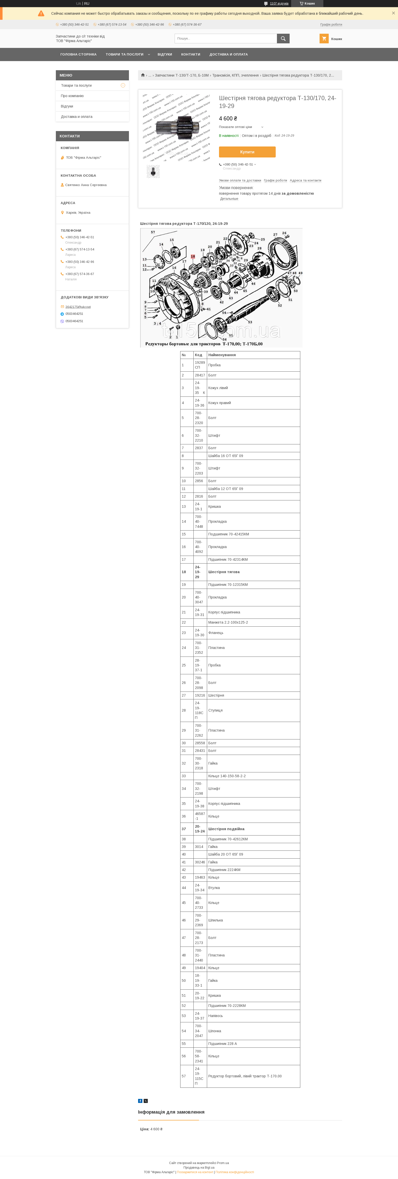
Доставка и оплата (228, 54)
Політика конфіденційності (234, 1172)
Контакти (190, 54)
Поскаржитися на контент (195, 1172)
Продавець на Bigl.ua (199, 1167)
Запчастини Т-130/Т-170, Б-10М (182, 75)
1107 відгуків (279, 3)
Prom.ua (223, 1163)
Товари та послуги (124, 54)
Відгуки (165, 54)
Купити (247, 152)
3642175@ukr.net (78, 307)
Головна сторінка (78, 54)
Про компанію (72, 96)
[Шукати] (283, 38)
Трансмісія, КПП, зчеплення (235, 75)
